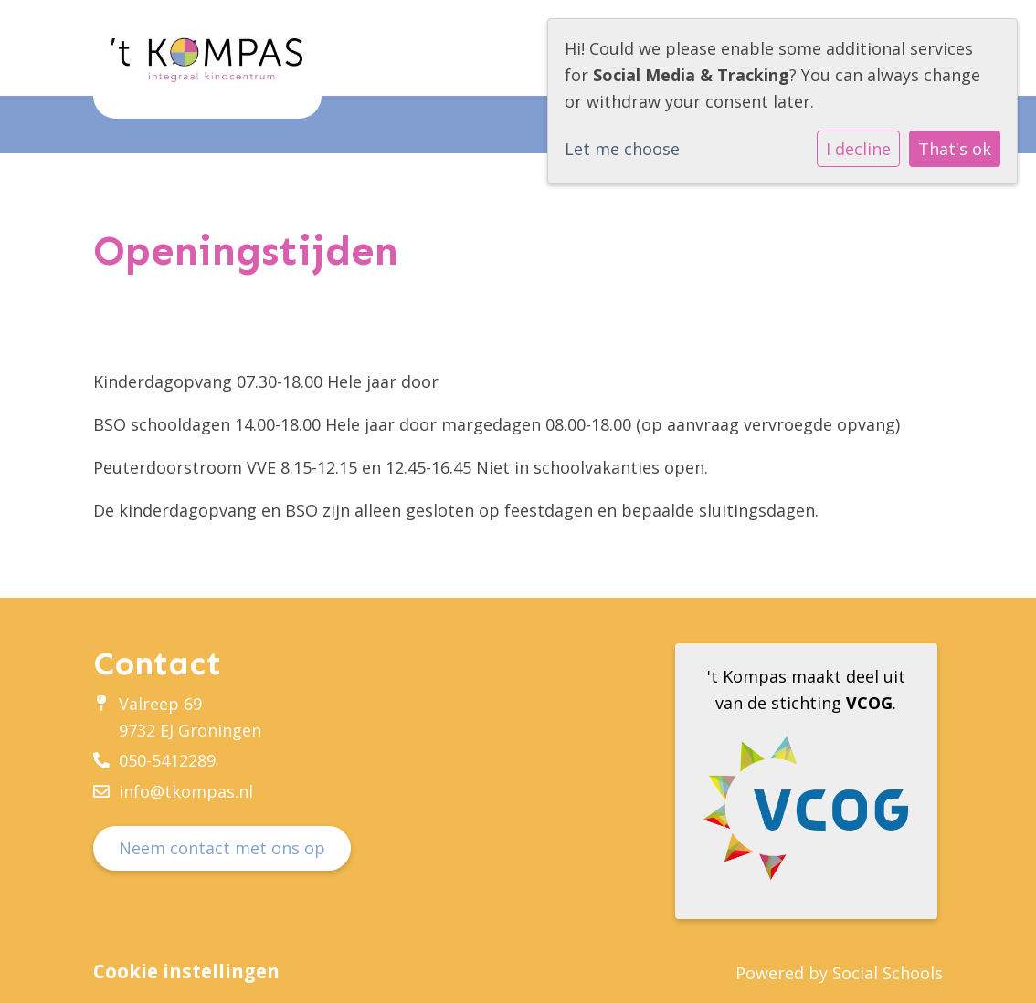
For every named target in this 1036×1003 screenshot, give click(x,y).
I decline (858, 149)
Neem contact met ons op (222, 848)
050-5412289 (167, 760)
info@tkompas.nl (186, 791)
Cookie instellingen (186, 971)
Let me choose (622, 149)
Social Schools (887, 973)
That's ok (954, 149)
